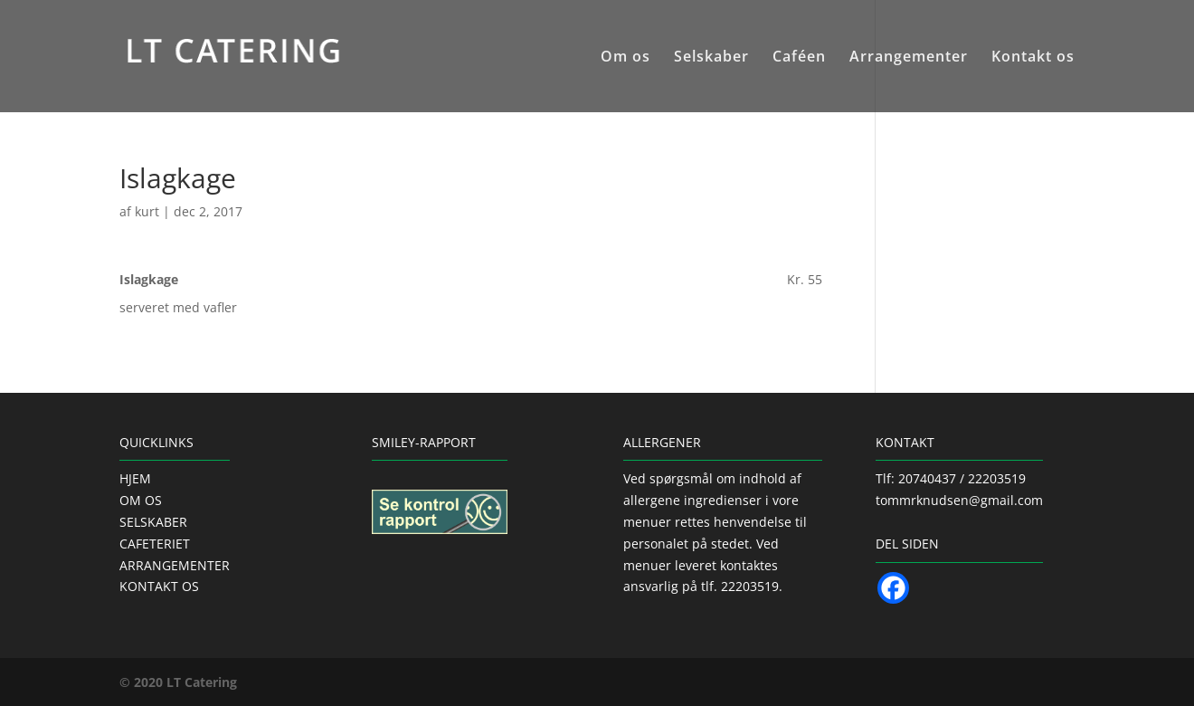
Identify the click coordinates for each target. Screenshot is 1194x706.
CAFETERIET (154, 543)
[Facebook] (893, 588)
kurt (147, 211)
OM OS (140, 500)
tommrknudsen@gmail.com (959, 500)
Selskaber (711, 58)
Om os (625, 58)
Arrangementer (908, 58)
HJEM (135, 478)
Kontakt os (1033, 58)
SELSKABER (153, 521)
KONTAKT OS (159, 586)
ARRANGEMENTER (174, 565)
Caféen (799, 58)
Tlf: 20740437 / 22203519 (951, 478)
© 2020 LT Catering (178, 682)
